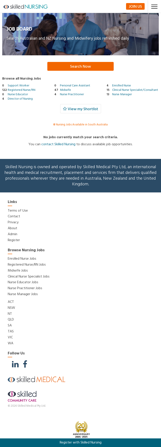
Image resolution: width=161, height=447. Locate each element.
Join (135, 7)
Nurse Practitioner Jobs (25, 288)
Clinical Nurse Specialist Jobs (29, 276)
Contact (14, 216)
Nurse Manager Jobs (23, 294)
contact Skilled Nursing (58, 144)
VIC (10, 337)
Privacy (13, 222)
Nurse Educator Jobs (23, 282)
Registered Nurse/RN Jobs (27, 265)
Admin (12, 234)
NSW (11, 308)
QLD (11, 319)
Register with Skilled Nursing (81, 442)
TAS (11, 331)
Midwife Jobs (18, 271)
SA (10, 325)
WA (10, 343)
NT (10, 314)
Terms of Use (18, 211)
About (12, 228)
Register (14, 240)
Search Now (80, 66)
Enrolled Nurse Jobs (22, 259)
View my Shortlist (80, 109)
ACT (11, 302)
